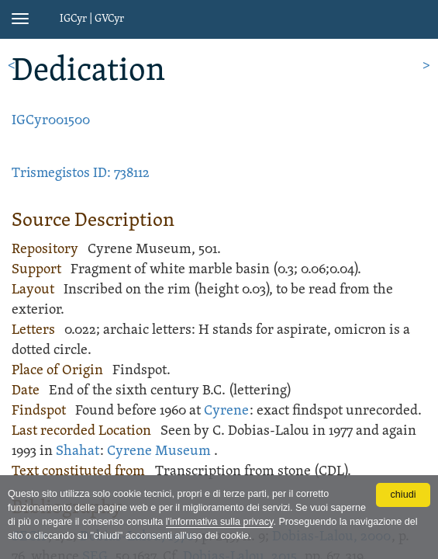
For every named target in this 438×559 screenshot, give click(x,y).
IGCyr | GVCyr (92, 19)
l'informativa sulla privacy (220, 521)
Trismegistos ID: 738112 (81, 173)
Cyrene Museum (159, 451)
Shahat (77, 451)
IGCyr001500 (51, 121)
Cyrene (226, 411)
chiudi (403, 494)
